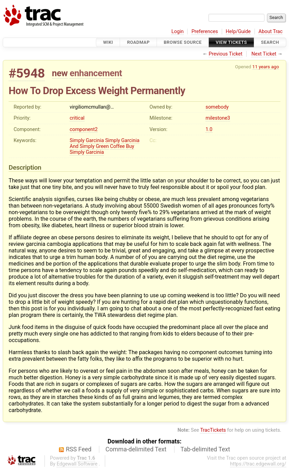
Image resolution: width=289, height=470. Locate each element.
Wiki (108, 42)
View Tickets (231, 42)
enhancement (96, 73)
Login (177, 31)
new (60, 73)
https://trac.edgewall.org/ (258, 464)
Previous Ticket (225, 54)
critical (77, 118)
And (74, 146)
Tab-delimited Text (205, 449)
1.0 (209, 129)
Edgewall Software (77, 464)
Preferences (204, 31)
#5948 (27, 73)
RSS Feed (78, 449)
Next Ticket (263, 54)
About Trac (271, 31)
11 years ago (265, 66)
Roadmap (138, 42)
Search (270, 42)
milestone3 (218, 118)
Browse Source (183, 42)
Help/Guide (238, 31)
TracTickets (213, 430)
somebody (217, 107)
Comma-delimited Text (136, 449)
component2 (84, 129)
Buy (130, 146)
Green (102, 146)
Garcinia (95, 140)
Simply (77, 140)
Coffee (117, 146)
